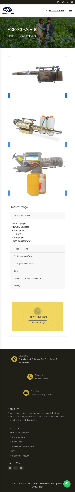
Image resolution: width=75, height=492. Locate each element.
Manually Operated (20, 227)
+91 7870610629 (56, 10)
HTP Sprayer (17, 234)
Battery (17, 286)
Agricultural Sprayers (23, 216)
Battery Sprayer (19, 224)
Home (10, 36)
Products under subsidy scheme (27, 279)
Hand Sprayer (18, 238)
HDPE (16, 271)
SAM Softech (37, 487)
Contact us (36, 323)
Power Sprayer (18, 231)
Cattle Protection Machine (22, 447)
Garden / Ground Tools (23, 256)
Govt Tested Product (19, 456)
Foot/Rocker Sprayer (21, 241)
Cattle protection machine (25, 264)
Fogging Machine (21, 249)
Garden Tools (16, 442)
